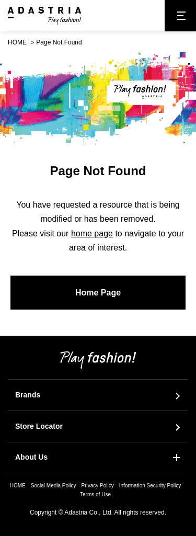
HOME (17, 42)
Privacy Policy (98, 485)
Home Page (98, 292)
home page (92, 233)
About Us (31, 457)
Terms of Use (95, 494)
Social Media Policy (53, 485)
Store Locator (39, 426)
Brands (27, 395)
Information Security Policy (150, 485)
